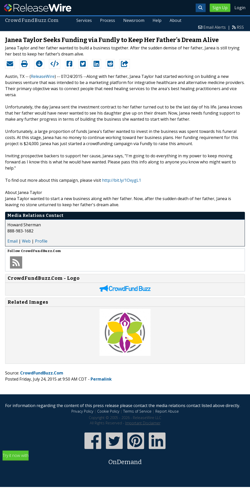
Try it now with (125, 460)
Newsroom (133, 20)
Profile (41, 241)
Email (12, 241)
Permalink (101, 379)
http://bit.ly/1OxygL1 (121, 180)
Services (84, 20)
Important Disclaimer (142, 423)
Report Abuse (167, 411)
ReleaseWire (38, 8)
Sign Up (220, 7)
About (175, 20)
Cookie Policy (108, 411)
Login (239, 7)
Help (157, 20)
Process (107, 20)
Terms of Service (137, 411)
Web (26, 241)
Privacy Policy (82, 411)
